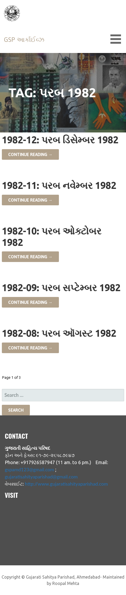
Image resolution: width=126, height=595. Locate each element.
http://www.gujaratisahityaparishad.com (66, 484)
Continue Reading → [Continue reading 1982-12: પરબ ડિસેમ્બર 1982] (30, 154)
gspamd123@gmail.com (29, 469)
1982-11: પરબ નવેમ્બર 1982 (59, 185)
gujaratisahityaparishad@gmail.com (41, 476)
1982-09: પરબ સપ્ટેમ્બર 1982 (61, 287)
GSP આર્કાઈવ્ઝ (24, 39)
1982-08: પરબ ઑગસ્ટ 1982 (59, 333)
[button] (117, 39)
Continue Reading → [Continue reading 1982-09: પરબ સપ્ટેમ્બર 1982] (30, 302)
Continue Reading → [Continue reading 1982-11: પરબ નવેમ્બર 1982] (30, 200)
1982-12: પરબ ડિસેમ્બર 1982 (60, 139)
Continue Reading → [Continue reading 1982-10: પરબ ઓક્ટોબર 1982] (30, 256)
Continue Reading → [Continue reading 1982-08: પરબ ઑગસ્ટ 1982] (30, 347)
